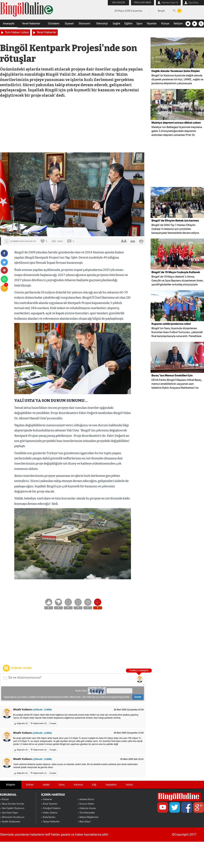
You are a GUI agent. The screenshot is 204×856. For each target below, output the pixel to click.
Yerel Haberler (31, 23)
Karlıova (78, 784)
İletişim (178, 23)
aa (132, 241)
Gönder (137, 697)
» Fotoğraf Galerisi (50, 808)
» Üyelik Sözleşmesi (10, 821)
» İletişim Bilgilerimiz (88, 817)
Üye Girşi (193, 2)
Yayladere (110, 784)
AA (124, 241)
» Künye (4, 799)
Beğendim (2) (22, 773)
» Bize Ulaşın (84, 821)
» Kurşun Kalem (86, 804)
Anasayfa (8, 23)
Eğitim (128, 23)
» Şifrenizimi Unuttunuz (12, 817)
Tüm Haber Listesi (17, 32)
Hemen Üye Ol (170, 2)
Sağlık (116, 23)
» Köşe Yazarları (49, 804)
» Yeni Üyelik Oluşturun (12, 808)
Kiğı (94, 784)
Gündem (53, 23)
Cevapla (53, 723)
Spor (139, 23)
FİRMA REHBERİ (142, 2)
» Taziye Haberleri (50, 821)
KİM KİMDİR (118, 2)
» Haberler (46, 799)
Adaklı (46, 784)
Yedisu (129, 784)
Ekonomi (84, 23)
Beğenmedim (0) (40, 723)
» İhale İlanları (48, 817)
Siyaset (69, 23)
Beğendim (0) (22, 723)
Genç (62, 784)
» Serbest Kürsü (86, 799)
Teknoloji (102, 23)
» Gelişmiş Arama (87, 808)
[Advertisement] (72, 126)
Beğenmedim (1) (40, 773)
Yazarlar (152, 23)
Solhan (30, 784)
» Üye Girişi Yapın (9, 812)
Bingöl (161, 10)
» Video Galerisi (49, 812)
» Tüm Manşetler (86, 812)
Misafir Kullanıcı (32, 709)
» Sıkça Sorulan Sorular (12, 804)
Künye (165, 23)
